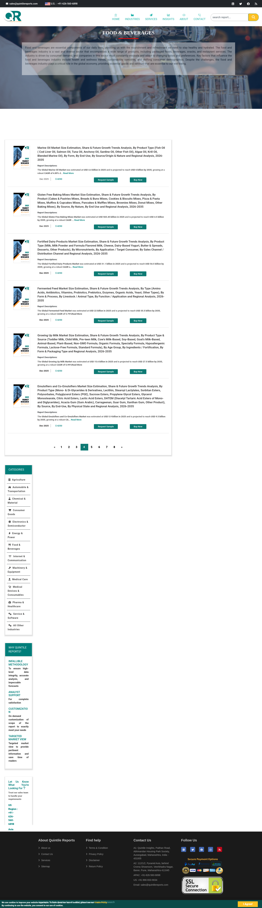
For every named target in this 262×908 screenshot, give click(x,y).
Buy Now (138, 180)
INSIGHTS (168, 17)
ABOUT (184, 17)
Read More (68, 173)
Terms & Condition (97, 848)
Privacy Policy (94, 854)
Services (44, 860)
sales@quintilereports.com (22, 3)
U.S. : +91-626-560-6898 (61, 3)
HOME (116, 17)
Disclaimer (93, 860)
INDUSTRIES (132, 17)
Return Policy (94, 866)
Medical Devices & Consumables (16, 591)
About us (44, 848)
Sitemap (44, 866)
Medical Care (18, 579)
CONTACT (199, 17)
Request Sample (106, 180)
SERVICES (151, 17)
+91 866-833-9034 (147, 880)
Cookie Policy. (100, 902)
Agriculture (17, 479)
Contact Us (45, 854)
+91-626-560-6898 (150, 875)
